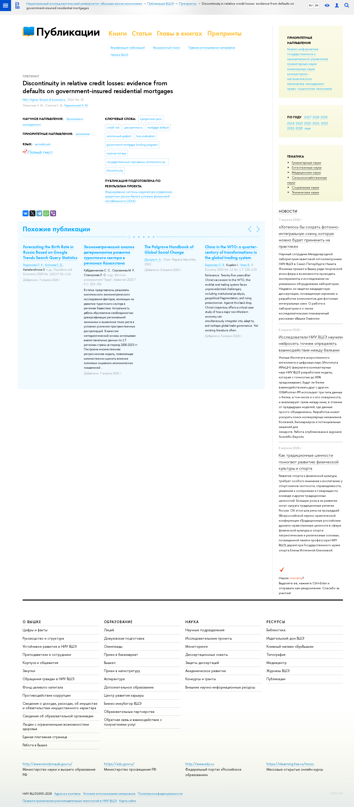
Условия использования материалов (109, 794)
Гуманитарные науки (306, 162)
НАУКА (192, 621)
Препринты (224, 33)
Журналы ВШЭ (278, 670)
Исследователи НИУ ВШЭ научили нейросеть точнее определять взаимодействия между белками (311, 343)
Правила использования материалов (211, 48)
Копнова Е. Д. (54, 265)
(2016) (138, 196)
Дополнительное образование (129, 687)
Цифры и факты (35, 630)
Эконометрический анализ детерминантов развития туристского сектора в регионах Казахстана (109, 255)
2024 (291, 123)
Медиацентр (276, 662)
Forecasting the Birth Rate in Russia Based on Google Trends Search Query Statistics (50, 252)
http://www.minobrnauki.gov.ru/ (47, 764)
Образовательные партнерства (129, 711)
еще (308, 128)
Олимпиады (113, 646)
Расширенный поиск (166, 48)
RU (311, 5)
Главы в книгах (179, 33)
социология (306, 88)
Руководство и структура (43, 638)
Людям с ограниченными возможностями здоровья (56, 726)
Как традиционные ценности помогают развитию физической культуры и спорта (309, 461)
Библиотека (275, 630)
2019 (290, 128)
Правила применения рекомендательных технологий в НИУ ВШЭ (70, 801)
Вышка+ (110, 662)
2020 (324, 123)
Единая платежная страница (45, 736)
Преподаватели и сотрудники (47, 654)
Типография (275, 654)
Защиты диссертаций (202, 662)
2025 (324, 117)
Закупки (29, 670)
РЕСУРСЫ (275, 621)
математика (295, 83)
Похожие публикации (56, 229)
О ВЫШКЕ (32, 621)
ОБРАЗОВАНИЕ (118, 621)
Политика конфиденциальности (160, 794)
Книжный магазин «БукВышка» (290, 646)
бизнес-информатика (302, 49)
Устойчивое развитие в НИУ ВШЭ (50, 646)
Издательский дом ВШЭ (285, 638)
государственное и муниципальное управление (307, 56)
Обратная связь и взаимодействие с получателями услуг (133, 721)
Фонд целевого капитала (43, 687)
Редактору (336, 792)
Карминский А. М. (76, 105)
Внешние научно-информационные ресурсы (220, 687)
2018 (299, 128)
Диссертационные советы (206, 654)
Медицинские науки (306, 172)
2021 (316, 123)
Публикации (68, 31)
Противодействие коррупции (47, 695)
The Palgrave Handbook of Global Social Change (169, 249)
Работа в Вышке (35, 745)
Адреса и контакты (67, 794)
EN (316, 5)
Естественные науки (307, 167)
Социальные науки (305, 187)
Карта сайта (127, 801)
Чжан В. (245, 265)
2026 (315, 117)
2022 (307, 123)
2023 (299, 123)
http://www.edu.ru (199, 764)
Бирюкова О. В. (215, 265)
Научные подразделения (204, 630)
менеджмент (315, 83)
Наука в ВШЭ (119, 55)
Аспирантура (114, 678)
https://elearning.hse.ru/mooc (290, 764)
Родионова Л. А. (33, 265)
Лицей (109, 630)
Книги (117, 33)
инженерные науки (301, 69)
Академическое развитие (205, 670)
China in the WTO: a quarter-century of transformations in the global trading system (231, 252)
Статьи (142, 33)
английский (42, 144)
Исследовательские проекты (208, 638)
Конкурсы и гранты (200, 678)
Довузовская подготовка (124, 638)
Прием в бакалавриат (121, 654)
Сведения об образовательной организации (58, 716)
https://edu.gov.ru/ (119, 764)
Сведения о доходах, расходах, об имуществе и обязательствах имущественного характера (60, 705)
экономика (324, 88)
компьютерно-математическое (299, 76)
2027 (307, 117)
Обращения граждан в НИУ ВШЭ (48, 678)
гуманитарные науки (302, 63)
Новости (288, 211)
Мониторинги (196, 646)
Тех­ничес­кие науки (305, 192)
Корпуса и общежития (40, 662)
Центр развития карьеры (124, 695)
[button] (129, 237)
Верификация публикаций (128, 48)
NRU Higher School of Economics (44, 100)
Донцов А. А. (153, 260)
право (291, 88)
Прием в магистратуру (122, 670)
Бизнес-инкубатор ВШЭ (123, 703)
